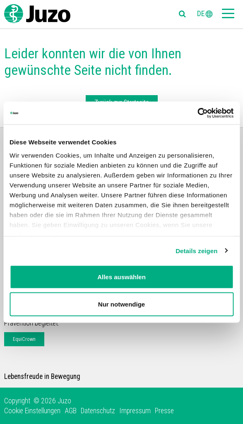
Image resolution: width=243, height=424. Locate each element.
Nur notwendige (121, 303)
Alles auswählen (121, 276)
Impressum (135, 411)
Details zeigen (196, 250)
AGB (71, 411)
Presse (164, 411)
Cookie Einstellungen (32, 411)
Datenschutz (98, 411)
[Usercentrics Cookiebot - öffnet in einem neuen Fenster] (197, 113)
